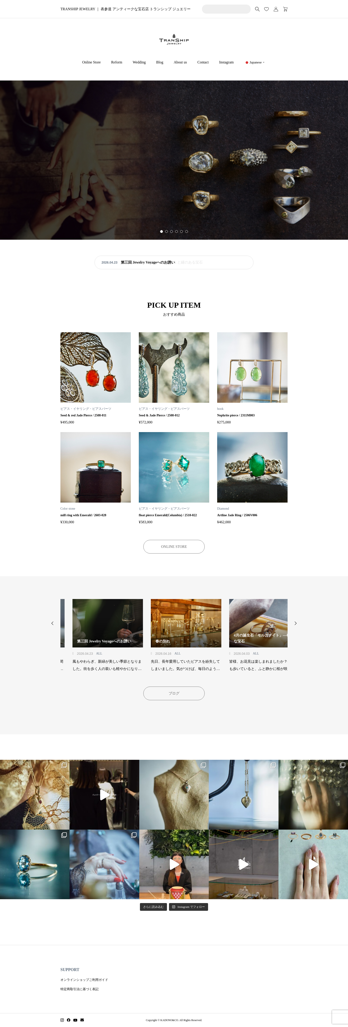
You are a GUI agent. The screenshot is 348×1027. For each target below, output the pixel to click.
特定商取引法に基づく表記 (79, 989)
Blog (159, 62)
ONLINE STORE (174, 547)
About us (180, 62)
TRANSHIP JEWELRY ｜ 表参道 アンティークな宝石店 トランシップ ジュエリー (125, 9)
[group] (174, 160)
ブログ (174, 693)
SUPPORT (69, 969)
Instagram (226, 62)
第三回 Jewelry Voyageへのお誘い (148, 262)
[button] (166, 231)
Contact (203, 62)
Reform (116, 62)
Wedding (139, 62)
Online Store (91, 62)
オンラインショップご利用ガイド (84, 980)
